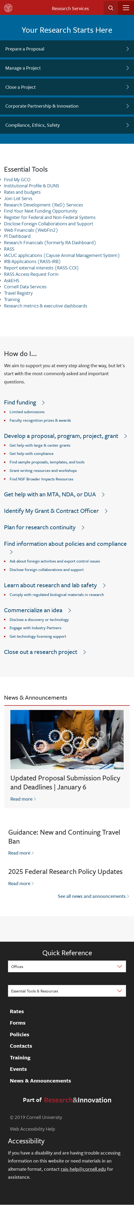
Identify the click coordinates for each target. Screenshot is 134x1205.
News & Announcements (40, 1080)
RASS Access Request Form (31, 273)
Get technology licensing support (38, 636)
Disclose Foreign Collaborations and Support (48, 223)
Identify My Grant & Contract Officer (51, 510)
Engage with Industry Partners (35, 628)
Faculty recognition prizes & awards (40, 420)
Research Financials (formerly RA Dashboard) (50, 242)
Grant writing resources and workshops (43, 470)
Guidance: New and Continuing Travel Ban (64, 836)
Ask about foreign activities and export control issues (55, 561)
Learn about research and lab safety (50, 585)
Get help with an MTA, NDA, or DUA (50, 494)
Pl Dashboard (17, 235)
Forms (18, 1022)
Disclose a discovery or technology (39, 619)
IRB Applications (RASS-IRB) (32, 261)
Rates (17, 1011)
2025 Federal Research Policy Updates (65, 871)
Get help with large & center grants (40, 445)
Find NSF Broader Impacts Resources (41, 479)
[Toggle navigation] (126, 8)
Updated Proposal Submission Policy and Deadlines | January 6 (65, 782)
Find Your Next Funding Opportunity (40, 210)
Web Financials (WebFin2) (31, 229)
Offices (17, 966)
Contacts (21, 1046)
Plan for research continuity (40, 527)
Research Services (70, 8)
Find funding (20, 402)
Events (18, 1069)
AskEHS (11, 280)
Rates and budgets (22, 191)
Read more (23, 798)
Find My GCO (17, 179)
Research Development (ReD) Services (43, 204)
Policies (19, 1034)
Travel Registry (18, 292)
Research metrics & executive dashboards (45, 305)
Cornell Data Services (25, 286)
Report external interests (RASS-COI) (41, 267)
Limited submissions (27, 412)
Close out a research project (40, 651)
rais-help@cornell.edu (83, 1168)
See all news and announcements (92, 896)
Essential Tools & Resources (34, 991)
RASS (9, 248)
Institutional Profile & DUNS (31, 185)
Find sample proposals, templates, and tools (47, 462)
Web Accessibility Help (32, 1128)
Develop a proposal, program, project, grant (61, 435)
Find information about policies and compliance (65, 543)
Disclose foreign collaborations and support (47, 569)
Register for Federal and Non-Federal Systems (49, 217)
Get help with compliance (32, 453)
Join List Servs (18, 198)
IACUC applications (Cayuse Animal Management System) (62, 255)
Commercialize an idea (33, 610)
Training (12, 299)
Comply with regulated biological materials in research (57, 594)
